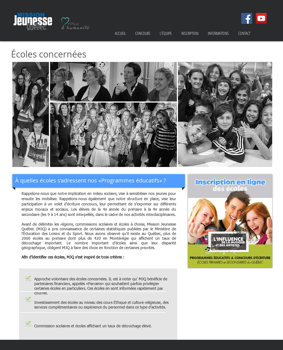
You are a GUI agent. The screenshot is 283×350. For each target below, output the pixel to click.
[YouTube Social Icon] (261, 18)
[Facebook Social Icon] (246, 18)
